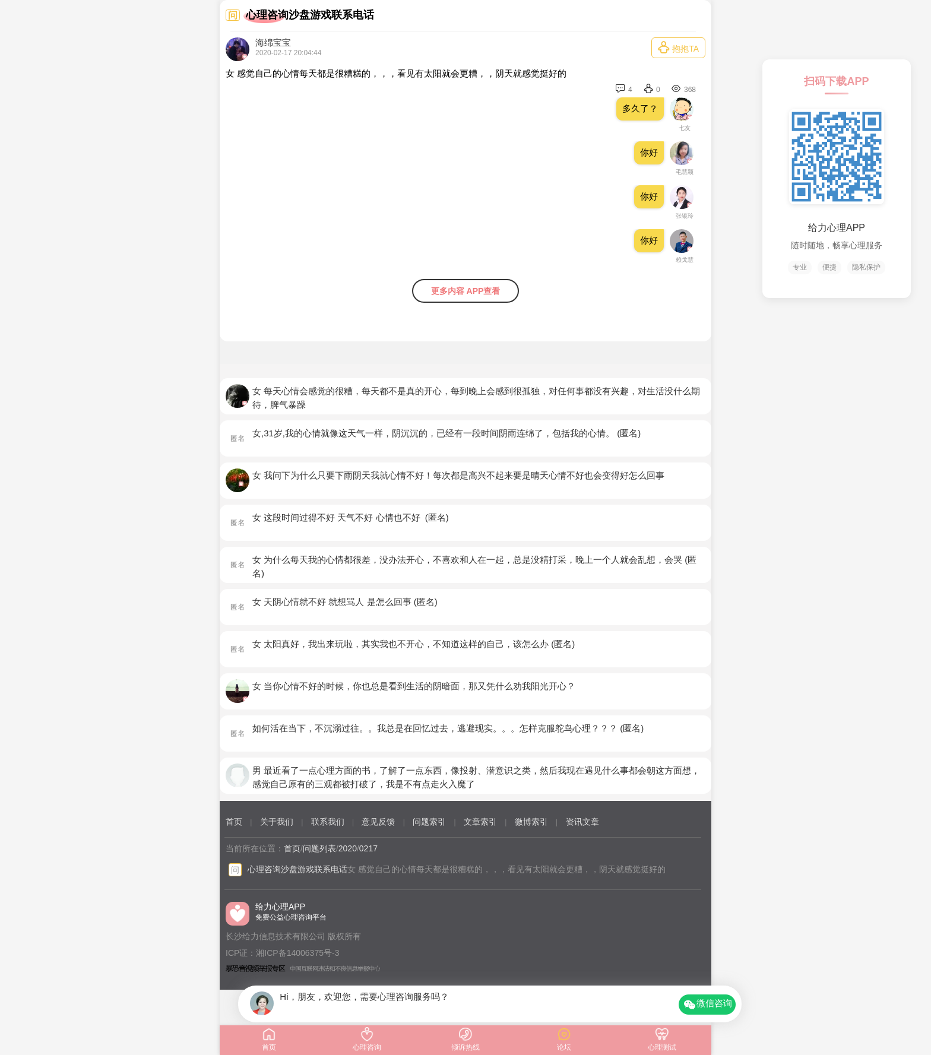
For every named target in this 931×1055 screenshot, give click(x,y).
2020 (347, 848)
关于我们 (276, 821)
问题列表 (319, 848)
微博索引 (531, 821)
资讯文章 (582, 821)
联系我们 (327, 821)
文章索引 (480, 821)
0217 (368, 848)
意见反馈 (378, 821)
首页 (234, 821)
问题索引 (429, 821)
